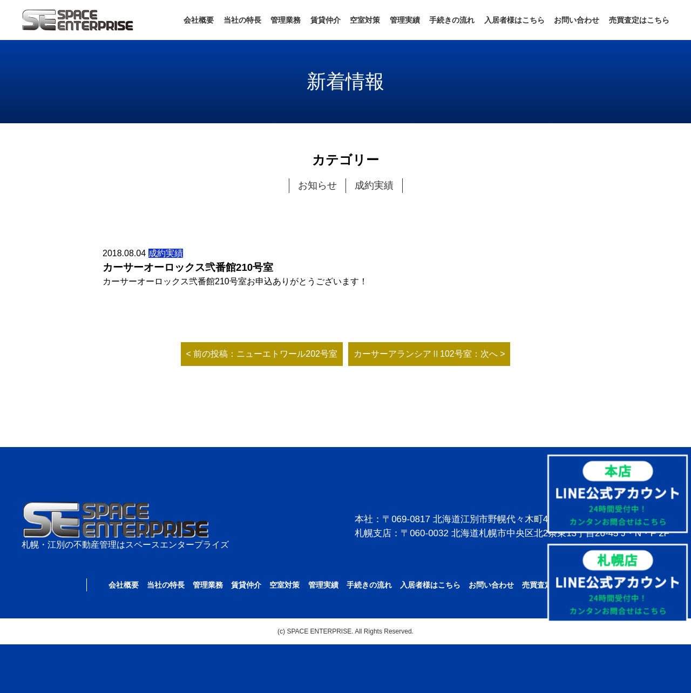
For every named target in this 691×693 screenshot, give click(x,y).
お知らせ (317, 185)
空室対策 (365, 20)
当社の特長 (242, 20)
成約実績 (374, 185)
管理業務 (285, 20)
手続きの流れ (452, 20)
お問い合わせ (576, 20)
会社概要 (199, 20)
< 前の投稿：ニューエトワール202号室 (261, 353)
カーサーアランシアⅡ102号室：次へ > (429, 353)
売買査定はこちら (639, 20)
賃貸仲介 (325, 20)
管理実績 (405, 20)
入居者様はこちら (514, 20)
